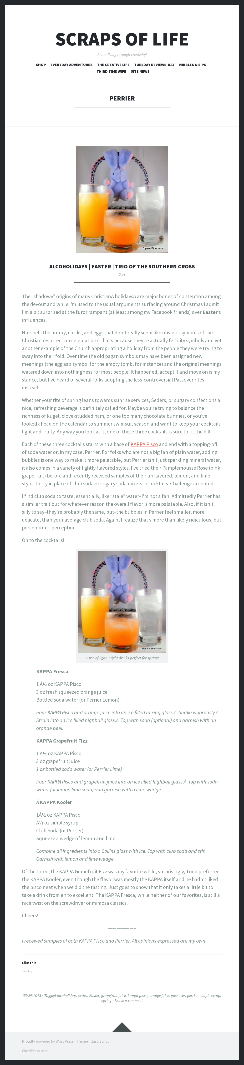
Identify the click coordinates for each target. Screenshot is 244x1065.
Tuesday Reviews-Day (154, 64)
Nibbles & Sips (192, 64)
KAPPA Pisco (144, 444)
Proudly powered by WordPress (48, 1041)
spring (106, 1000)
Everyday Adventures (71, 64)
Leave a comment (129, 1000)
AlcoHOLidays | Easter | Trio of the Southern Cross (122, 266)
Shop (41, 64)
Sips (122, 274)
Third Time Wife (111, 71)
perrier (192, 995)
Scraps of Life (122, 39)
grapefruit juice (113, 995)
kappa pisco (137, 995)
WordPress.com (35, 1050)
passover (178, 995)
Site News (140, 71)
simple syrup (210, 995)
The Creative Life (113, 64)
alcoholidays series (72, 995)
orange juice (159, 995)
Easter (94, 995)
